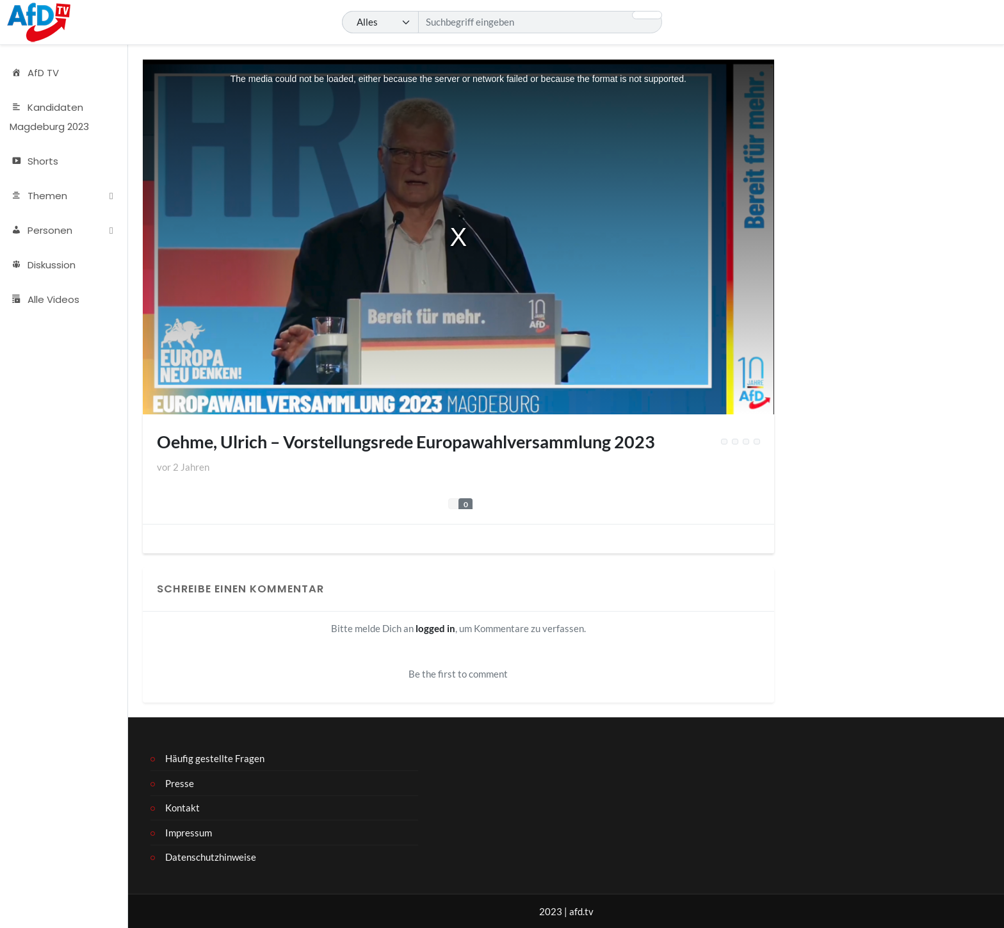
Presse (179, 783)
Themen (38, 196)
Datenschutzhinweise (210, 857)
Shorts (34, 161)
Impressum (188, 832)
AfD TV (34, 73)
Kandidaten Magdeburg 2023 (49, 117)
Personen (41, 231)
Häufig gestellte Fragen (214, 758)
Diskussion (43, 265)
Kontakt (182, 807)
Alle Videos (44, 300)
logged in (435, 628)
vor (183, 467)
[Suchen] (502, 22)
